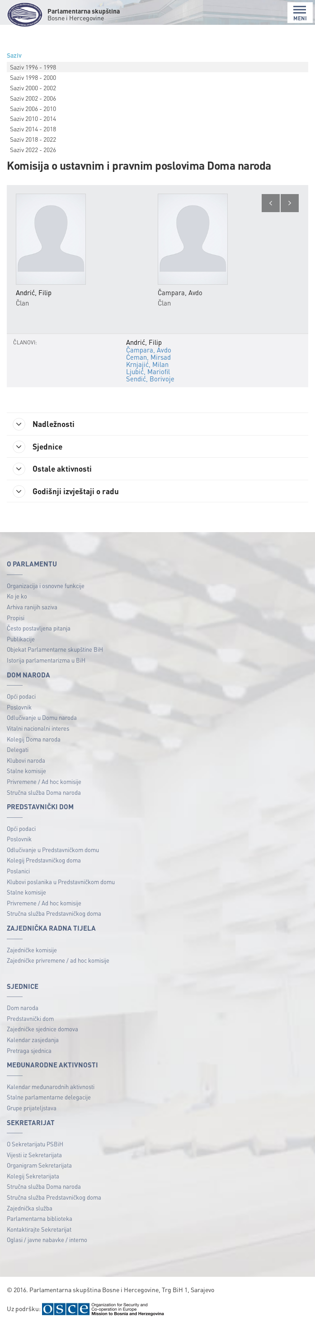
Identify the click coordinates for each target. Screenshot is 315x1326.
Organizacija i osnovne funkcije (46, 586)
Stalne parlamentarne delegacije (49, 1098)
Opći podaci (21, 697)
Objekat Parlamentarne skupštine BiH (55, 650)
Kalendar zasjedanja (33, 1040)
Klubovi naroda (26, 761)
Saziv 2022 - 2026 (33, 149)
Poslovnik (19, 708)
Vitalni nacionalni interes (38, 729)
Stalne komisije (26, 772)
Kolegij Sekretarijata (33, 1177)
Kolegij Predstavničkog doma (44, 861)
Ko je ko (17, 597)
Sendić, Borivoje (150, 379)
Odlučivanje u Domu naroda (42, 719)
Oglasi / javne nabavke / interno (47, 1241)
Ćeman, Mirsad (148, 357)
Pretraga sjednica (29, 1051)
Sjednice (39, 446)
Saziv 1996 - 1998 (33, 67)
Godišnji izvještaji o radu (68, 492)
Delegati (17, 750)
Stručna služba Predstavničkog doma (54, 914)
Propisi (15, 618)
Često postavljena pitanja (39, 629)
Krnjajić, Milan (147, 364)
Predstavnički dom (30, 1019)
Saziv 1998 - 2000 (33, 77)
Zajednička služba (29, 1209)
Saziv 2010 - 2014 (33, 118)
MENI (300, 13)
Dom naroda (22, 1009)
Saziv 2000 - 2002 (33, 87)
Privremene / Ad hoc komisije (44, 782)
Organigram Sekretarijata (39, 1166)
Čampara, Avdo (148, 350)
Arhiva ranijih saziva (32, 608)
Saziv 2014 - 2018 (33, 129)
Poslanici (18, 872)
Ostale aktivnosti (54, 469)
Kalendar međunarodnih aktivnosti (50, 1087)
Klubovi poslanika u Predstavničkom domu (61, 882)
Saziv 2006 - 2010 (33, 108)
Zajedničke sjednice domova (42, 1030)
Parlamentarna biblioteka (39, 1220)
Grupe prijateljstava (31, 1109)
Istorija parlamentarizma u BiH (46, 661)
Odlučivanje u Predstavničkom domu (53, 850)
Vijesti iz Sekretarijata (34, 1155)
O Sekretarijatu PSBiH (35, 1145)
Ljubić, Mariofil (148, 371)
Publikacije (21, 640)
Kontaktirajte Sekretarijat (39, 1230)
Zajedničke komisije (32, 951)
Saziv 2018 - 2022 (33, 139)
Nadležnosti (45, 424)
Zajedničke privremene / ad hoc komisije (58, 961)
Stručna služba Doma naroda (44, 793)
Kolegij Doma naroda (34, 740)
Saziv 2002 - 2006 (33, 98)
